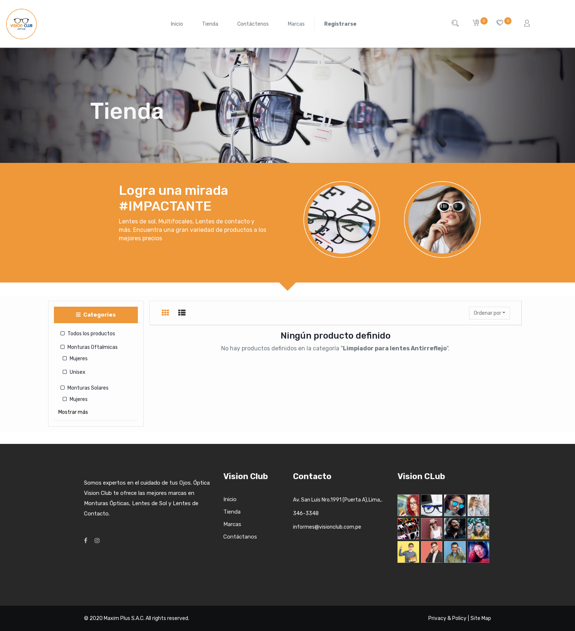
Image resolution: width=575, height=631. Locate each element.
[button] (489, 313)
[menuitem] (177, 24)
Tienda (232, 511)
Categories (96, 314)
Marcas (232, 524)
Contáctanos (240, 536)
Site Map (480, 618)
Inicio (230, 499)
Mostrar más (73, 412)
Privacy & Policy (447, 618)
